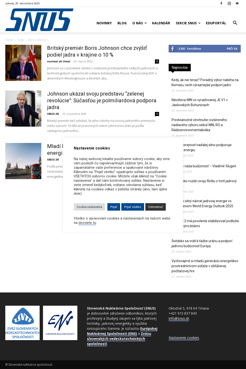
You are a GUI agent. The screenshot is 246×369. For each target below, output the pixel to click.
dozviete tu (87, 222)
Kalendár (161, 23)
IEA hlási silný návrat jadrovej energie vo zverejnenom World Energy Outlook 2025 (202, 203)
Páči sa (232, 48)
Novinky (104, 23)
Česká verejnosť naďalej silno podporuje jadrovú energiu (202, 147)
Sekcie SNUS (188, 23)
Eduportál (216, 23)
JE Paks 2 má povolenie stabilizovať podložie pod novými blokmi (205, 223)
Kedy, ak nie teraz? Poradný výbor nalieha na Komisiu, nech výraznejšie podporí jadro (205, 82)
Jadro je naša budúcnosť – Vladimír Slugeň (204, 166)
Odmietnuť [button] (155, 207)
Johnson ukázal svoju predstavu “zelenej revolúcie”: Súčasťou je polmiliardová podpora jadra (101, 100)
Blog (122, 23)
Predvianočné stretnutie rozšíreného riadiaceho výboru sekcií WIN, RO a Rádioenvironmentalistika (199, 125)
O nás (139, 23)
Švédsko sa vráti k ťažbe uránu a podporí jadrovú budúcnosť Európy (202, 243)
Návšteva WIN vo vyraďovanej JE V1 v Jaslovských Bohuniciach (200, 102)
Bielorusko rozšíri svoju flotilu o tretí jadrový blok (204, 183)
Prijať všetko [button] (132, 207)
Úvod (9, 40)
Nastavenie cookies (184, 337)
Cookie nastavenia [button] (89, 207)
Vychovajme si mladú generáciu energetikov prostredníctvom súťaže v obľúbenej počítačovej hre (205, 266)
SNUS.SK (53, 114)
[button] (235, 23)
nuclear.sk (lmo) (58, 61)
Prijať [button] (113, 207)
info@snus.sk (179, 318)
